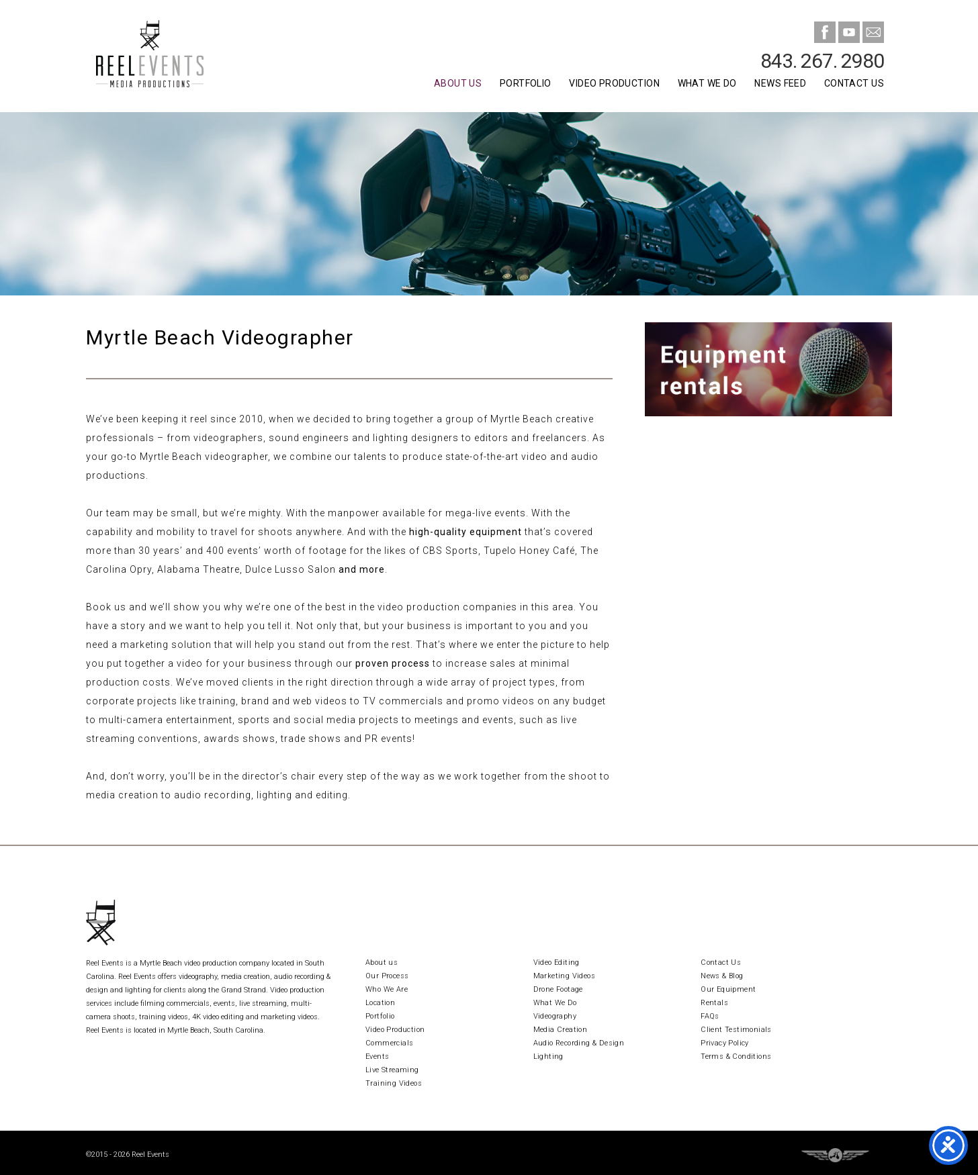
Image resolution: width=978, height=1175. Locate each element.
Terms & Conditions (736, 1056)
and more (362, 569)
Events (377, 1056)
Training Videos (393, 1083)
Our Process (386, 976)
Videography (554, 1016)
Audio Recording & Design (579, 1043)
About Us (458, 83)
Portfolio (525, 83)
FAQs (710, 1016)
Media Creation (560, 1029)
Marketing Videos (564, 976)
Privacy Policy (725, 1043)
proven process (392, 663)
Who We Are (386, 989)
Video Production (614, 83)
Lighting (548, 1056)
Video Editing (556, 962)
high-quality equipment (465, 531)
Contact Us (854, 83)
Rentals (714, 1002)
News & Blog (722, 976)
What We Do (707, 83)
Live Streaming (392, 1070)
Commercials (389, 1043)
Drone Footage (558, 989)
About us (381, 962)
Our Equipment (728, 989)
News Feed (780, 83)
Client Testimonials (736, 1029)
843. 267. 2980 (822, 61)
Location (380, 1002)
